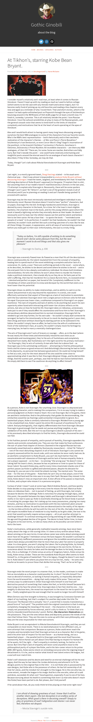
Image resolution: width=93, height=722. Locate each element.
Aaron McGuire (53, 71)
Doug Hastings (48, 174)
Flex (44, 720)
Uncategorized (39, 71)
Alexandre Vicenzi (57, 720)
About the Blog (46, 32)
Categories (49, 50)
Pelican (40, 720)
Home (33, 50)
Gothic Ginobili (46, 24)
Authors (58, 50)
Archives (40, 50)
